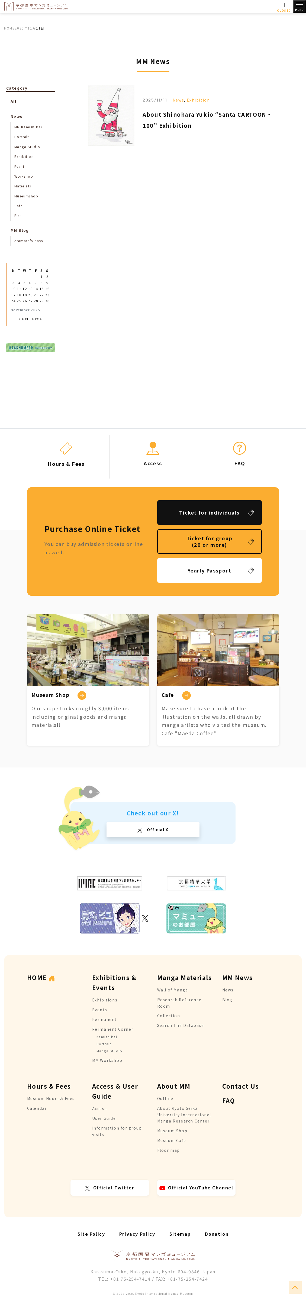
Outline (165, 1098)
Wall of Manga (172, 990)
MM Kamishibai (28, 127)
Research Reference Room (179, 1003)
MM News (237, 977)
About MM (174, 1086)
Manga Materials (184, 977)
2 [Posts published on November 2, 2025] (47, 276)
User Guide (104, 1118)
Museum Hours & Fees (51, 1098)
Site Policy (91, 1234)
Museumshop (26, 196)
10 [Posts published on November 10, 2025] (13, 288)
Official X (157, 829)
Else (18, 215)
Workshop (23, 176)
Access (99, 1108)
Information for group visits (117, 1131)
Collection (168, 1015)
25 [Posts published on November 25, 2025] (19, 300)
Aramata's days (28, 240)
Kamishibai (106, 1037)
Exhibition (198, 100)
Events (99, 1009)
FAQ (228, 1100)
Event (19, 166)
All (14, 101)
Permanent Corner (113, 1029)
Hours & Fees (49, 1086)
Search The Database (180, 1025)
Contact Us (240, 1086)
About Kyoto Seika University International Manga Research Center (184, 1114)
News (178, 100)
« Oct (23, 318)
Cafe (18, 205)
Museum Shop (172, 1130)
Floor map (168, 1150)
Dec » (37, 318)
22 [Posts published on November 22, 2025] (42, 294)
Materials (22, 186)
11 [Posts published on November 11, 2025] (19, 288)
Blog (227, 999)
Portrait (21, 136)
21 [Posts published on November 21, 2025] (36, 294)
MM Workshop (107, 1060)
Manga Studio (27, 146)
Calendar (37, 1108)
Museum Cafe (171, 1140)
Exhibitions (105, 1000)
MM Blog (20, 230)
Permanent (104, 1019)
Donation (216, 1234)
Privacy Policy (137, 1234)
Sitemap (180, 1234)
